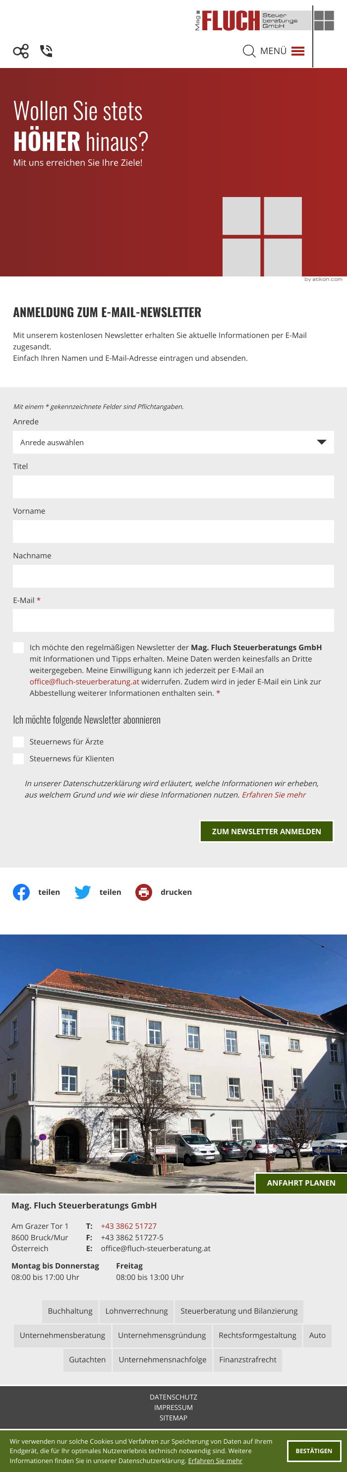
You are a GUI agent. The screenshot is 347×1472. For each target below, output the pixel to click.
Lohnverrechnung (136, 1311)
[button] (46, 51)
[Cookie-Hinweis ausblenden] (314, 1451)
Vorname (29, 511)
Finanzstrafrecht (248, 1360)
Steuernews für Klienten (72, 759)
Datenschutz (173, 1397)
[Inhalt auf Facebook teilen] (43, 892)
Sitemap (173, 1418)
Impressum (173, 1407)
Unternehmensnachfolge (162, 1360)
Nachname (32, 556)
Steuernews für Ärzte (67, 742)
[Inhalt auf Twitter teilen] (104, 892)
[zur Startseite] (264, 25)
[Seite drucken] (170, 892)
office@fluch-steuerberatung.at (84, 682)
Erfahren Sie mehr (273, 795)
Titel (20, 466)
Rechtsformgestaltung (257, 1335)
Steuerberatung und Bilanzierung (239, 1311)
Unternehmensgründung (162, 1335)
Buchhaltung (70, 1311)
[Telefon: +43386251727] (129, 1226)
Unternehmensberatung (63, 1335)
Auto (317, 1335)
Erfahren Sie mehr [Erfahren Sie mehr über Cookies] (215, 1460)
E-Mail (27, 600)
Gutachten (87, 1360)
